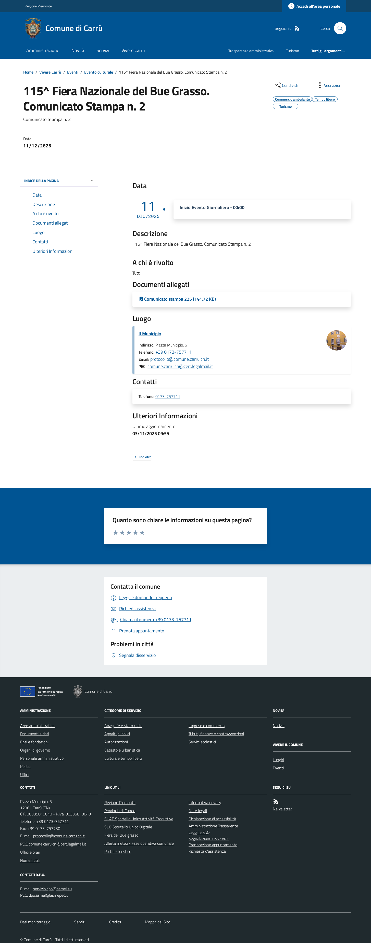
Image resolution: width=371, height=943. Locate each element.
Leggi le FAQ (199, 832)
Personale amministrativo (42, 758)
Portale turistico (117, 851)
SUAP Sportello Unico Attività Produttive (138, 819)
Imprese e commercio (207, 726)
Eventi (72, 72)
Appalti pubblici (117, 734)
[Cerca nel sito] (338, 28)
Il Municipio (150, 333)
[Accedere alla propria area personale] (314, 6)
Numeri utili (30, 860)
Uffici (24, 774)
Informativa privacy (205, 802)
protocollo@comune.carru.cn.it (179, 359)
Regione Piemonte (38, 6)
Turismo (292, 51)
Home (28, 72)
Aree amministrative (37, 726)
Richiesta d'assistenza (207, 851)
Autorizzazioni (116, 742)
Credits (115, 922)
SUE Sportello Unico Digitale (128, 827)
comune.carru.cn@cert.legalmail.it (180, 366)
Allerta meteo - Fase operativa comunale (139, 843)
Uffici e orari (30, 852)
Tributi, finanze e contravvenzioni (216, 734)
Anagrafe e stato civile (123, 726)
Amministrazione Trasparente (213, 826)
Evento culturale (98, 72)
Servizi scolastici (202, 742)
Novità (77, 50)
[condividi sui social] (286, 85)
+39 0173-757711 (173, 352)
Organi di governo (35, 750)
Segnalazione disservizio (209, 838)
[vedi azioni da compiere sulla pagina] (329, 85)
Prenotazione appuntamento (213, 845)
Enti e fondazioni (34, 742)
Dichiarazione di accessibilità (212, 819)
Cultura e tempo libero (123, 758)
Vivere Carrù (133, 50)
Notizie (279, 726)
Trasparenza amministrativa (251, 51)
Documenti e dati (34, 734)
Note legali (198, 811)
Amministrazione (42, 50)
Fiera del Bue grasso (121, 835)
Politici (25, 766)
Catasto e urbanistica (122, 750)
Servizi (102, 50)
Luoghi (278, 760)
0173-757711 (167, 396)
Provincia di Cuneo (119, 811)
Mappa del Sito (157, 922)
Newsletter (282, 809)
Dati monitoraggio (35, 922)
